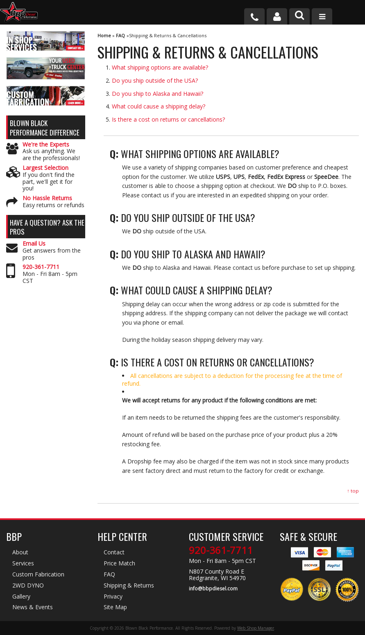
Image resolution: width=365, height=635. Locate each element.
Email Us (34, 243)
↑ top (353, 491)
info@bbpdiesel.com (213, 588)
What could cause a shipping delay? (158, 106)
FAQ (120, 35)
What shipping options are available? (160, 67)
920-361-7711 (41, 267)
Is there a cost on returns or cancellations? (168, 119)
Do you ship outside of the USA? (155, 80)
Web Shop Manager (255, 628)
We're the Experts (46, 144)
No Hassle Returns (47, 198)
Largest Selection (45, 168)
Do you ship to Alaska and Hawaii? (157, 93)
